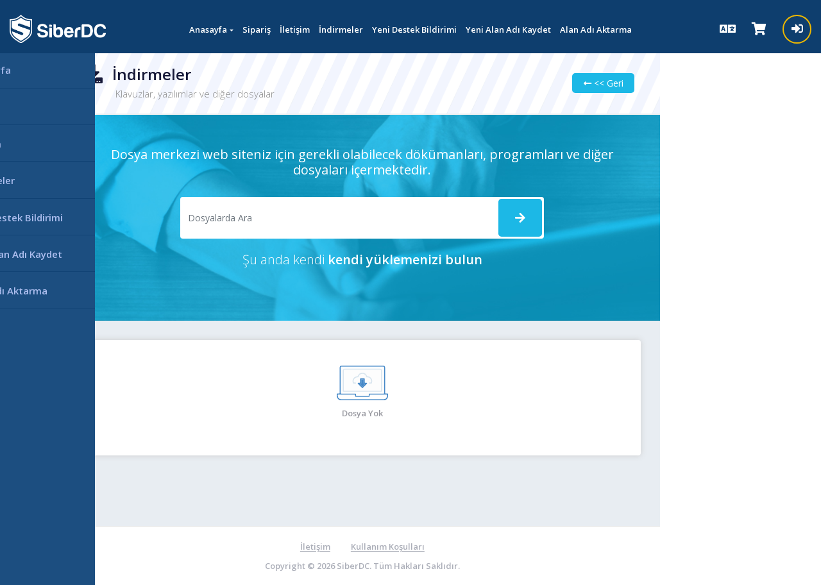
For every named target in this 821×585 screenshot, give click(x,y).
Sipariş (256, 29)
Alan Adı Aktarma (596, 29)
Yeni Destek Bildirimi (414, 29)
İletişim (295, 29)
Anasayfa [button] (208, 29)
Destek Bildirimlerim (695, 153)
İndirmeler (341, 29)
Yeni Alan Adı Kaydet (508, 29)
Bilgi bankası (679, 221)
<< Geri (571, 83)
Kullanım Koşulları (370, 546)
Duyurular (673, 187)
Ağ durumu (676, 288)
